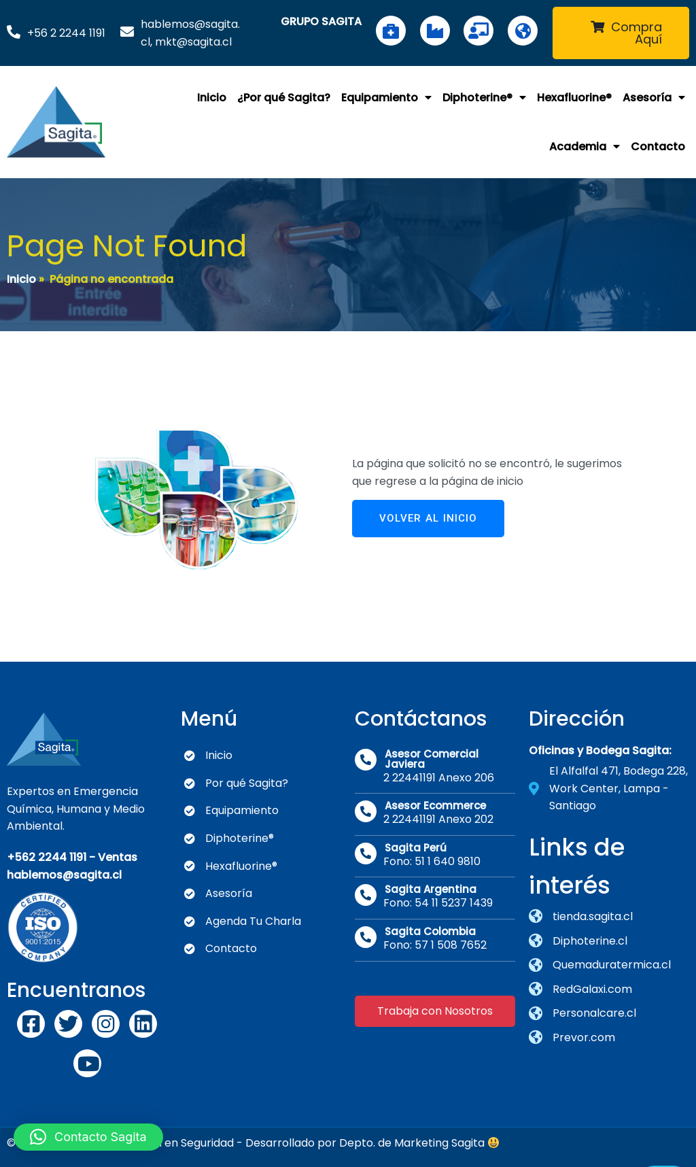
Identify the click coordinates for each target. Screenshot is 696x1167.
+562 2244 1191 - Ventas (72, 851)
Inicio (21, 275)
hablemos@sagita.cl (64, 869)
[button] (88, 1137)
